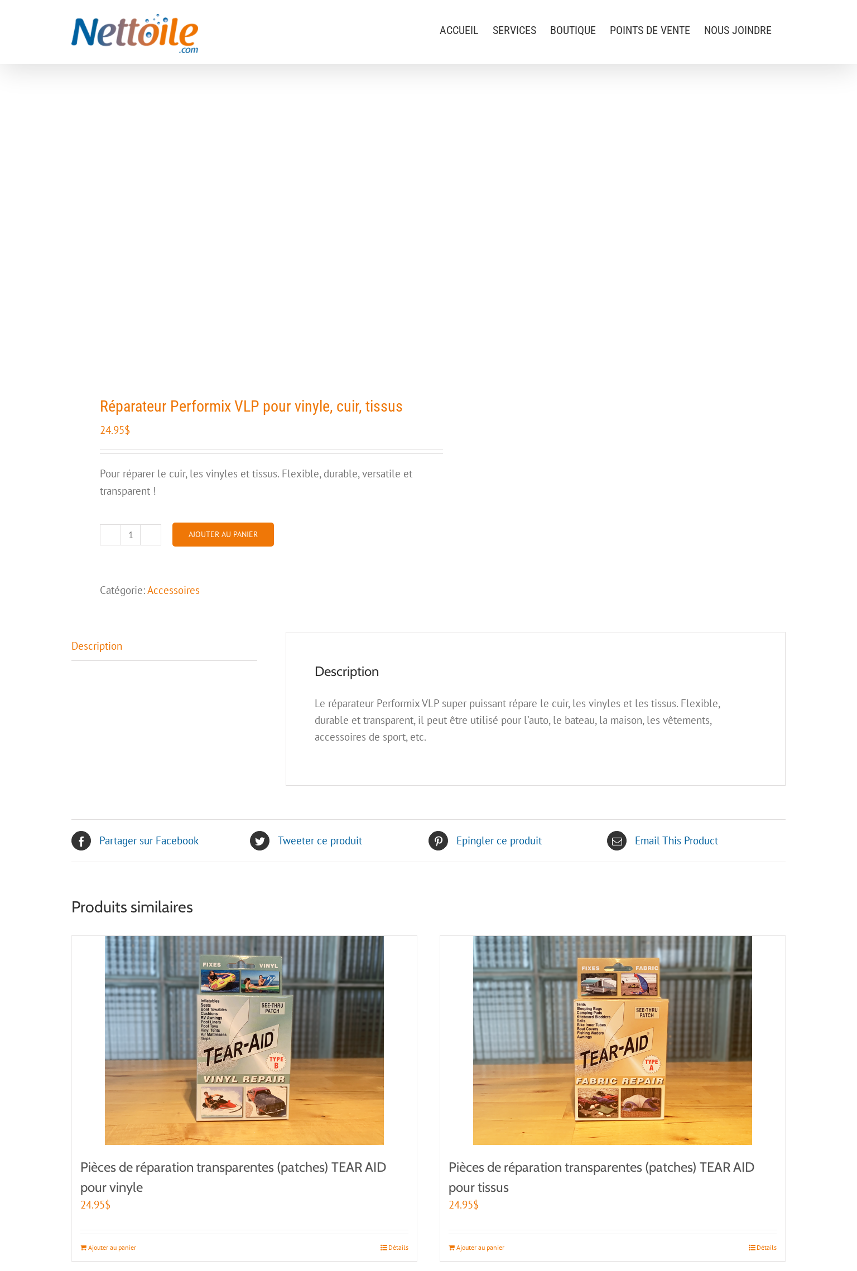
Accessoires (173, 590)
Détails (398, 1247)
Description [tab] (96, 646)
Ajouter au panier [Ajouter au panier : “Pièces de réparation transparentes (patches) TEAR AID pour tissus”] (480, 1247)
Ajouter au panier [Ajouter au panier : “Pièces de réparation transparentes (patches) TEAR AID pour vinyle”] (112, 1247)
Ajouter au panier (223, 534)
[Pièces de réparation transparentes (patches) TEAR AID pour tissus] (612, 1040)
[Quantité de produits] (131, 535)
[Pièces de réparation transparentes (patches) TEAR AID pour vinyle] (244, 1040)
